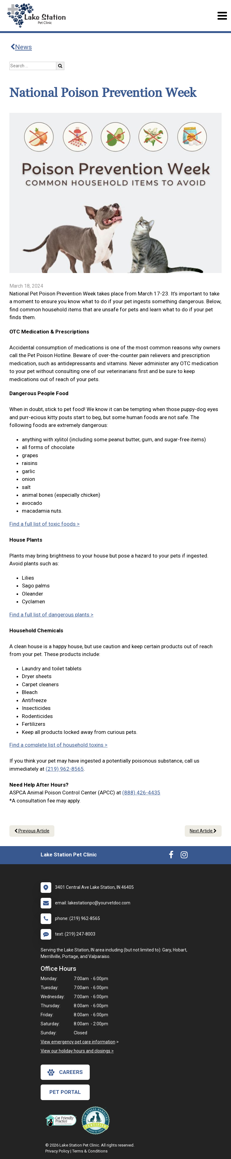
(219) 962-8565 (65, 769)
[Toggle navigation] (222, 15)
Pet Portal (65, 1092)
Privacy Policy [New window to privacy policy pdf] (57, 1151)
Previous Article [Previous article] (31, 830)
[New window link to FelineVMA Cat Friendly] (62, 1120)
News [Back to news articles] (21, 47)
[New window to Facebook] (171, 856)
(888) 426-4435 (141, 792)
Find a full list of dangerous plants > (51, 614)
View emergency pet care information (78, 1041)
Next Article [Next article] (203, 830)
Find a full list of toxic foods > (44, 524)
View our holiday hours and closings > (77, 1050)
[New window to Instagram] (184, 856)
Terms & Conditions (90, 1151)
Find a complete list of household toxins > (58, 745)
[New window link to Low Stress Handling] (97, 1120)
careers (65, 1072)
